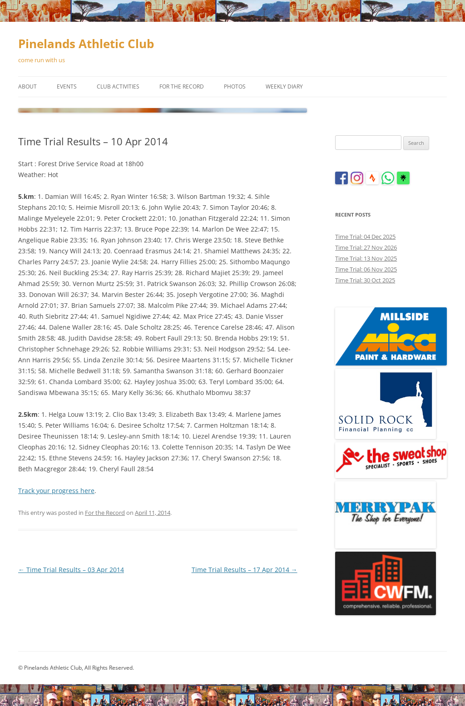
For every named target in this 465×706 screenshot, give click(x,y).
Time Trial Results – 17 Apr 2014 (244, 569)
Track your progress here (56, 490)
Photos (235, 86)
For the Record (181, 86)
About (27, 86)
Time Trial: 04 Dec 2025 (365, 236)
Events (67, 86)
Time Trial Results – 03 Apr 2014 (71, 569)
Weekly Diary (284, 86)
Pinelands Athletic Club (86, 43)
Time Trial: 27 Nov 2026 (366, 247)
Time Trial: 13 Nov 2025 (366, 258)
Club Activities (118, 86)
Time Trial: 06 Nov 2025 (366, 269)
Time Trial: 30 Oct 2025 (365, 280)
